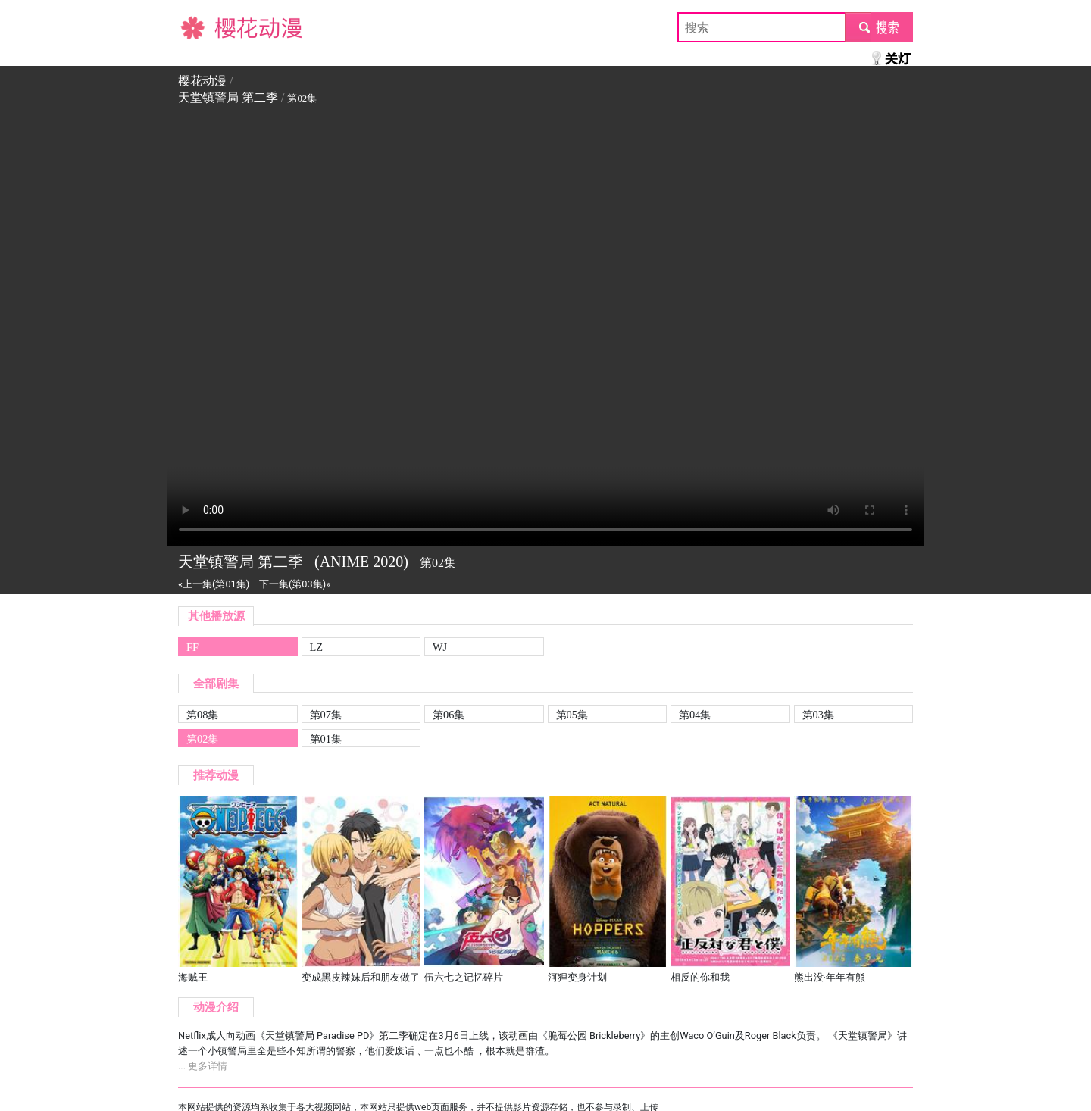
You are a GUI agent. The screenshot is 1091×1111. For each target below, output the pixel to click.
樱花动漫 (202, 27)
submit (878, 27)
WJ (440, 647)
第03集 (818, 715)
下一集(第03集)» (294, 584)
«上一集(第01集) (213, 584)
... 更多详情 (202, 1066)
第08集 (202, 715)
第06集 (448, 715)
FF (192, 647)
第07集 (326, 715)
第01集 (326, 739)
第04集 (695, 715)
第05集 (572, 715)
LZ (317, 647)
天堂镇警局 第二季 (228, 97)
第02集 (202, 739)
